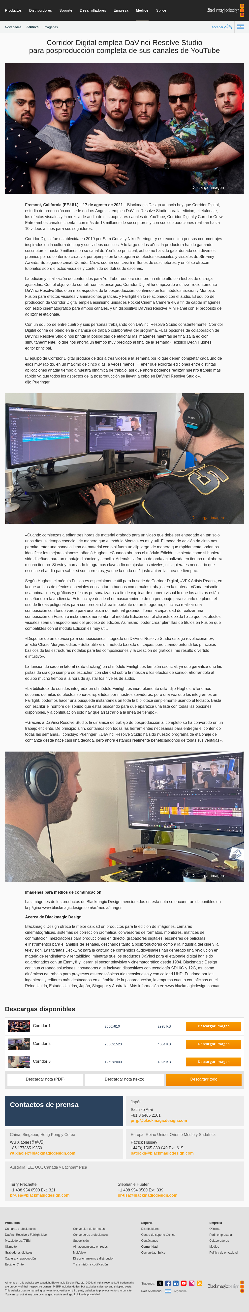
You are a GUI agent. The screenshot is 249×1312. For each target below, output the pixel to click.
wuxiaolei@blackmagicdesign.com (42, 1153)
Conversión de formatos (89, 1229)
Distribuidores (40, 10)
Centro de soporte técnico (158, 1234)
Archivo (33, 27)
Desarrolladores (93, 10)
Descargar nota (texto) (124, 1079)
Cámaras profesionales (20, 1229)
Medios (142, 10)
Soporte (65, 10)
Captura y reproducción (20, 1258)
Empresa (121, 10)
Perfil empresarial (220, 1234)
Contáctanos (149, 1240)
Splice (161, 10)
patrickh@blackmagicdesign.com (162, 1153)
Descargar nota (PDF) (45, 1079)
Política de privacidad (223, 1252)
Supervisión (81, 1240)
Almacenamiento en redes (90, 1246)
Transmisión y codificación (90, 1264)
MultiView (79, 1252)
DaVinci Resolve (26, 1234)
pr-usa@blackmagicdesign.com (40, 1195)
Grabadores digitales (18, 1252)
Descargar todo (203, 1079)
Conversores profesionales (91, 1234)
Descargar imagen (207, 188)
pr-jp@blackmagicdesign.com (159, 1121)
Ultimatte (11, 1246)
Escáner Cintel (14, 1264)
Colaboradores (219, 1240)
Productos (13, 10)
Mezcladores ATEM (18, 1240)
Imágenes (50, 27)
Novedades (13, 27)
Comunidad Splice (153, 1252)
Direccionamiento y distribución (93, 1258)
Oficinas (214, 1229)
